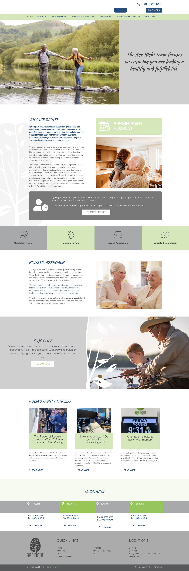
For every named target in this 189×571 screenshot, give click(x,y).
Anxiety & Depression (165, 243)
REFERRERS (106, 17)
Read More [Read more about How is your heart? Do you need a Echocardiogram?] (83, 470)
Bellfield (132, 548)
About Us (61, 551)
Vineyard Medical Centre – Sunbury (144, 554)
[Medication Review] (24, 235)
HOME (30, 17)
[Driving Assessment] (118, 235)
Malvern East (134, 557)
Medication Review (23, 243)
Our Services (60, 17)
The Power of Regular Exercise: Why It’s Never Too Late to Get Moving (48, 439)
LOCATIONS (150, 17)
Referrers (97, 548)
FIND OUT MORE (42, 364)
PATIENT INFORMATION (84, 17)
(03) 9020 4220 (103, 206)
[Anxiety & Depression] (165, 235)
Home (59, 548)
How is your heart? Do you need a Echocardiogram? (94, 439)
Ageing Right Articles (102, 551)
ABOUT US (42, 17)
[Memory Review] (71, 235)
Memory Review (71, 243)
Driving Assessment (118, 243)
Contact (96, 554)
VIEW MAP (37, 525)
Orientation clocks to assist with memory (140, 438)
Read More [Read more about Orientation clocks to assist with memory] (129, 470)
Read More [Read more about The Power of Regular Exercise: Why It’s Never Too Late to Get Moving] (37, 470)
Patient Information (65, 557)
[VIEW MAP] (30, 525)
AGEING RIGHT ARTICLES (128, 17)
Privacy (55, 567)
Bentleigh (133, 551)
